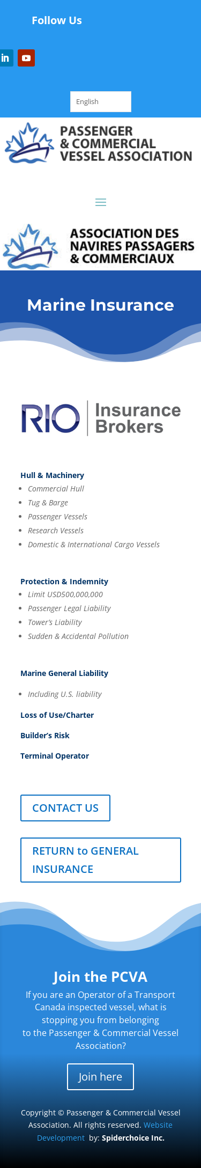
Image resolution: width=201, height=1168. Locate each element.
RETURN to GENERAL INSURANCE (85, 859)
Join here (100, 1076)
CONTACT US (65, 807)
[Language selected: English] (100, 101)
